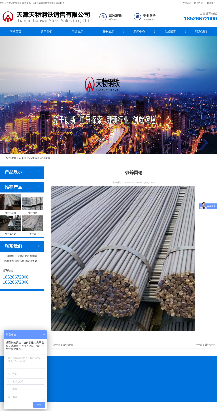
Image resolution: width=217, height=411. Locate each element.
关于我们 (46, 31)
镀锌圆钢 (45, 158)
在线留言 (187, 3)
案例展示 (108, 31)
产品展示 (77, 31)
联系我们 (211, 3)
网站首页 (15, 31)
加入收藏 (198, 3)
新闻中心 (139, 31)
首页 (21, 158)
